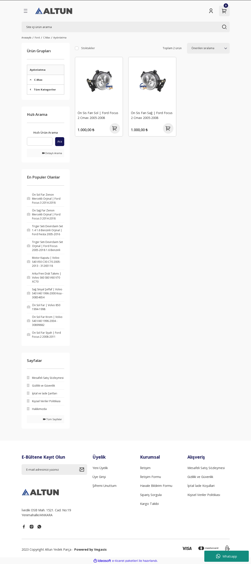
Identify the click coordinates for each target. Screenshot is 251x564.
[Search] (126, 27)
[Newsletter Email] (54, 469)
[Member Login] (211, 11)
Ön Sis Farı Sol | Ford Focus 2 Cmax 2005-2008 (98, 115)
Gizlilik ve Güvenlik (200, 477)
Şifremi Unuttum (104, 486)
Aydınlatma (59, 37)
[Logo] (54, 11)
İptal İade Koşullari (201, 486)
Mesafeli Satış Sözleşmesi (206, 468)
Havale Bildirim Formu (156, 486)
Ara (59, 141)
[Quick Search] (39, 141)
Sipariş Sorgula (151, 495)
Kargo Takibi (149, 504)
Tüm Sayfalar (52, 419)
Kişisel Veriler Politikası (203, 495)
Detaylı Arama (52, 153)
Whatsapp (226, 556)
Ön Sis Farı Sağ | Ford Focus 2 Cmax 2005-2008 (152, 115)
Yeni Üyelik (100, 468)
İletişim (145, 468)
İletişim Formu (150, 477)
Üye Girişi (99, 477)
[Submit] (83, 469)
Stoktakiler (88, 48)
